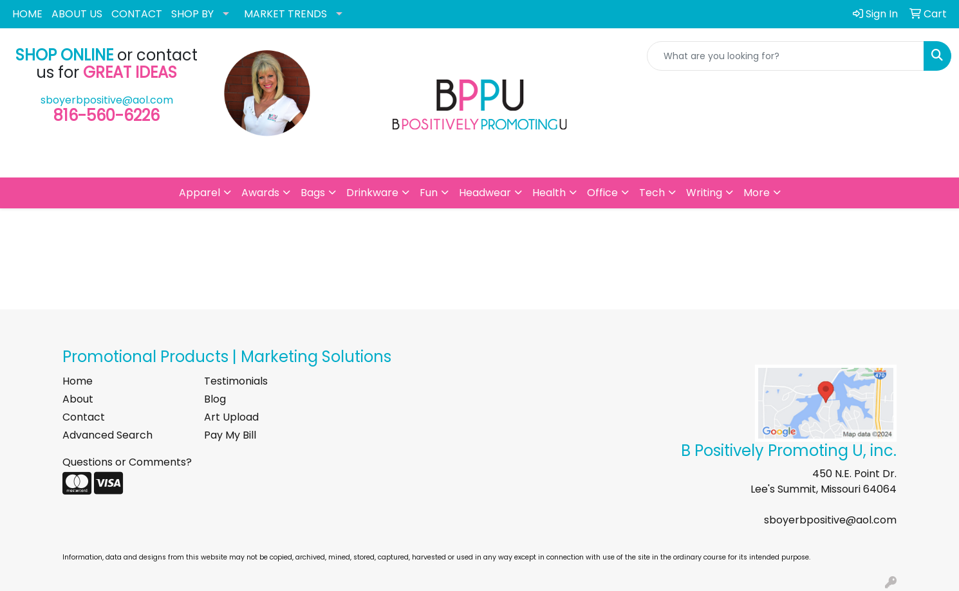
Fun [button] (429, 192)
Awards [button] (260, 192)
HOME (27, 13)
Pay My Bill (230, 435)
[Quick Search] (785, 56)
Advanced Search (107, 435)
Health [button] (549, 192)
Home (77, 381)
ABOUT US (76, 13)
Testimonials (236, 381)
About (77, 399)
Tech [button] (652, 192)
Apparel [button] (199, 192)
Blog (215, 399)
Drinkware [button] (372, 192)
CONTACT (136, 13)
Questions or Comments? (127, 462)
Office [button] (602, 192)
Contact (83, 417)
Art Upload (231, 417)
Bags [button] (313, 192)
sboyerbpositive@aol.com (107, 100)
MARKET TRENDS (285, 13)
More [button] (756, 192)
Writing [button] (704, 192)
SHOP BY (192, 13)
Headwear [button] (485, 192)
